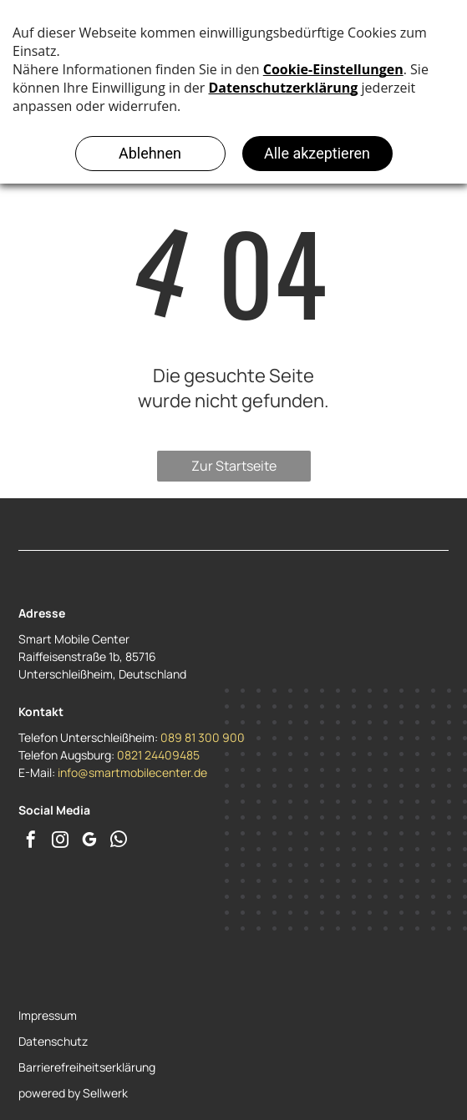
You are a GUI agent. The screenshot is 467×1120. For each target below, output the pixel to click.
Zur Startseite (234, 466)
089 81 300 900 (202, 737)
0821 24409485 (158, 755)
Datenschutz (53, 1041)
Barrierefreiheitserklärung (86, 1067)
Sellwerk (105, 1093)
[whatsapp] (118, 841)
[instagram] (60, 841)
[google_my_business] (89, 841)
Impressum (47, 1015)
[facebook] (30, 841)
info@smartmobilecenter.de (132, 772)
